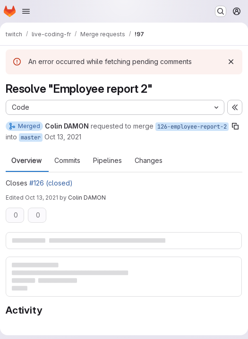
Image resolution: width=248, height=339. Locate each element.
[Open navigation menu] (26, 11)
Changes (148, 160)
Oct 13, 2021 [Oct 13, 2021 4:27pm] (62, 137)
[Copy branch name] (235, 126)
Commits (67, 160)
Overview (26, 160)
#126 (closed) (51, 183)
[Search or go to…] (220, 11)
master (31, 137)
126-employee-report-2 (192, 126)
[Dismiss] (231, 61)
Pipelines (107, 160)
